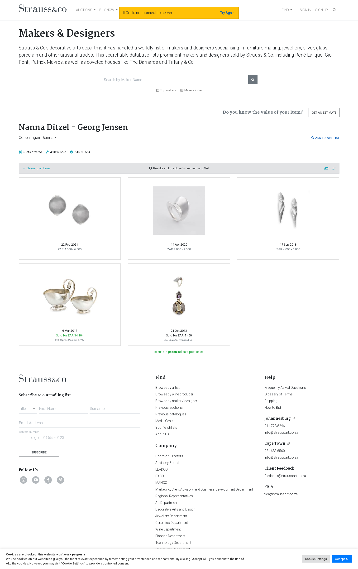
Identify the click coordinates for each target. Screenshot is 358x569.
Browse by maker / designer (176, 401)
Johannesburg (277, 419)
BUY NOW (106, 10)
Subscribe (39, 452)
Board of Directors (169, 456)
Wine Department (168, 529)
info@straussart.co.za (281, 432)
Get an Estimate (324, 112)
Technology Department (173, 543)
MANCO (161, 483)
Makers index (191, 90)
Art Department (166, 503)
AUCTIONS (84, 10)
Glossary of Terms (278, 394)
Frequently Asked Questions (285, 387)
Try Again (227, 13)
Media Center (165, 421)
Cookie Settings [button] (316, 559)
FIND (285, 10)
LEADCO (161, 469)
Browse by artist (167, 387)
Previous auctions (169, 407)
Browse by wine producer (174, 394)
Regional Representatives (174, 496)
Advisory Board (167, 463)
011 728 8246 (274, 426)
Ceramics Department (171, 523)
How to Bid (272, 407)
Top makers (166, 90)
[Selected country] (23, 437)
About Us (162, 434)
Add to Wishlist (325, 138)
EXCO (159, 476)
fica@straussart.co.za (281, 494)
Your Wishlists (166, 427)
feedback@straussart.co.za (285, 476)
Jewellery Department (171, 516)
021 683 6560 (274, 451)
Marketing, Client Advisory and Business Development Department (204, 489)
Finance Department (170, 536)
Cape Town (274, 444)
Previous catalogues (170, 414)
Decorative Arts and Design (175, 509)
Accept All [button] (342, 559)
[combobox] (28, 407)
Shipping (270, 401)
